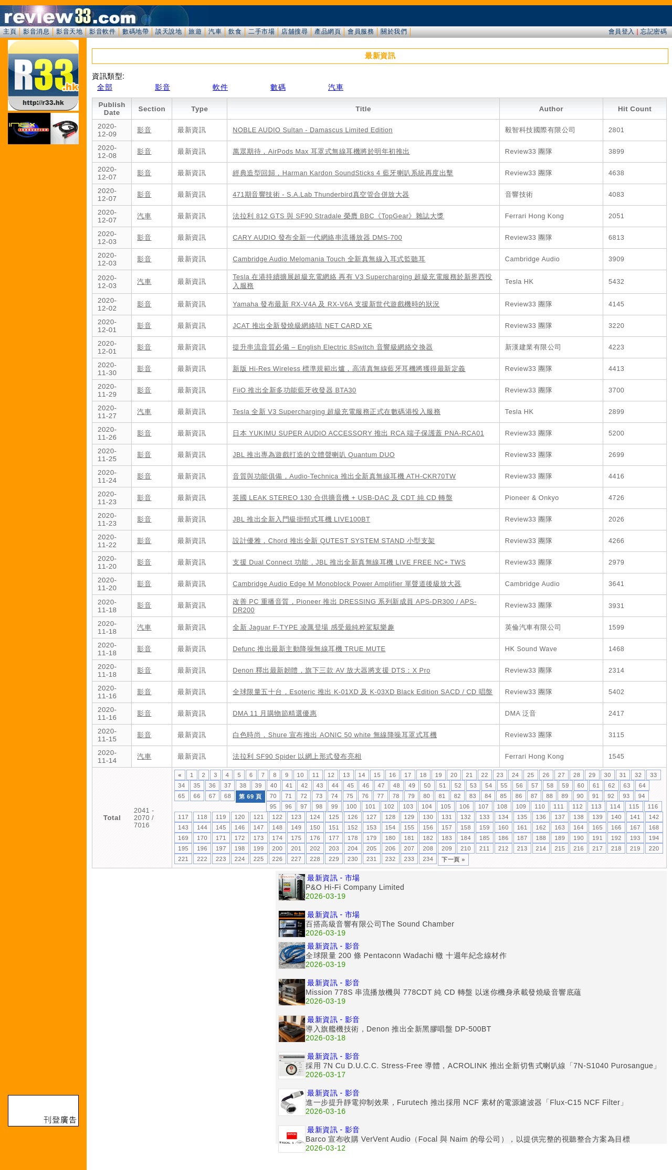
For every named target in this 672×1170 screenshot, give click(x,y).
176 (315, 838)
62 (611, 785)
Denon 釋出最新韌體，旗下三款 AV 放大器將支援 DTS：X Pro (331, 670)
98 (319, 806)
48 (396, 785)
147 (259, 827)
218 (616, 848)
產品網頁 (327, 31)
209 (447, 848)
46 (365, 785)
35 (197, 785)
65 (181, 796)
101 (370, 806)
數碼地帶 (135, 31)
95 (273, 806)
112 (577, 806)
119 (221, 817)
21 (469, 775)
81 (441, 796)
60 (581, 785)
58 (550, 785)
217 (597, 848)
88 (549, 796)
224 (240, 859)
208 (428, 848)
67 (212, 796)
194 (654, 838)
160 (503, 827)
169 (183, 838)
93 (626, 796)
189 (559, 838)
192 (616, 838)
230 (353, 859)
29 (592, 775)
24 (515, 775)
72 (303, 796)
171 (221, 838)
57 (534, 785)
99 (334, 806)
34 (181, 785)
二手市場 (261, 31)
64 (642, 785)
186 (503, 838)
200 (277, 848)
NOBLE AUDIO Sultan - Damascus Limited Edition (313, 130)
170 (202, 838)
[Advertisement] (184, 944)
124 (315, 817)
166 (616, 827)
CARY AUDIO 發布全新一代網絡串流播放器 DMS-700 (317, 237)
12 (331, 775)
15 (377, 775)
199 (259, 848)
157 (447, 827)
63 (627, 785)
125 (334, 817)
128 (390, 817)
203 (334, 848)
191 (597, 838)
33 (653, 775)
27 (561, 775)
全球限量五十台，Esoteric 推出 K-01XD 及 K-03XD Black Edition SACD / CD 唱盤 (362, 692)
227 (296, 859)
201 (296, 848)
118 (202, 817)
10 (300, 775)
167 (635, 827)
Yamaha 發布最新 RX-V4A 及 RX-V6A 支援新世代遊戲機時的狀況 (336, 304)
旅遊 (195, 31)
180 (390, 838)
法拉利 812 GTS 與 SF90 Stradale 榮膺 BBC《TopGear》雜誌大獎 (338, 216)
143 (183, 827)
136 (541, 817)
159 (484, 827)
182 (428, 838)
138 (578, 817)
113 (596, 806)
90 (580, 796)
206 (390, 848)
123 (296, 817)
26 (546, 775)
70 (273, 796)
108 (502, 806)
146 (240, 827)
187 (522, 838)
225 (259, 859)
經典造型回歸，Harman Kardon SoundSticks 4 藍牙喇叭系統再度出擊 (343, 173)
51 (442, 785)
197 (221, 848)
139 (597, 817)
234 (428, 859)
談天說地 (168, 31)
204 (353, 848)
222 (202, 859)
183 (447, 838)
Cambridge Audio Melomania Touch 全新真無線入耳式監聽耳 (329, 259)
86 (519, 796)
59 (565, 785)
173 (259, 838)
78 (396, 796)
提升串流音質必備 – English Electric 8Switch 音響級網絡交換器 (333, 347)
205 (371, 848)
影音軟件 (102, 31)
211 (484, 848)
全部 (104, 87)
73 (319, 796)
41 (289, 785)
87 (534, 796)
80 (426, 796)
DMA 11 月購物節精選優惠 (275, 713)
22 (484, 775)
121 (259, 817)
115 (634, 806)
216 (578, 848)
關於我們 (394, 31)
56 (519, 785)
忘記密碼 (653, 31)
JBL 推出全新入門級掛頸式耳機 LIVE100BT (301, 519)
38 (242, 785)
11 (315, 775)
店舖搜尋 (294, 31)
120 (240, 817)
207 (409, 848)
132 (465, 817)
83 (472, 796)
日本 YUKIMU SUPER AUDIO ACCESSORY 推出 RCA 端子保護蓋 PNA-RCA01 (358, 433)
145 (221, 827)
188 (541, 838)
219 (635, 848)
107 (483, 806)
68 (227, 796)
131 (447, 817)
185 (484, 838)
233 (409, 859)
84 (488, 796)
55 (504, 785)
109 (521, 806)
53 (473, 785)
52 (458, 785)
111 (558, 806)
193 (635, 838)
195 (183, 848)
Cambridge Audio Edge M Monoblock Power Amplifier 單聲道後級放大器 (347, 584)
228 (315, 859)
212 (503, 848)
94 (641, 796)
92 (610, 796)
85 (503, 796)
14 (362, 775)
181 (409, 838)
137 (559, 817)
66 (197, 796)
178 (353, 838)
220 (654, 848)
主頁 (9, 31)
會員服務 (361, 31)
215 (559, 848)
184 (465, 838)
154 (390, 827)
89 (564, 796)
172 (240, 838)
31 (623, 775)
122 (277, 817)
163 (559, 827)
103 (408, 806)
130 (428, 817)
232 (390, 859)
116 (653, 806)
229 (334, 859)
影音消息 (36, 31)
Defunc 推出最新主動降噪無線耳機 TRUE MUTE (309, 649)
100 (351, 806)
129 (409, 817)
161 (522, 827)
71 (288, 796)
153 (371, 827)
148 (277, 827)
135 (522, 817)
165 (597, 827)
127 (371, 817)
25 (530, 775)
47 (381, 785)
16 (392, 775)
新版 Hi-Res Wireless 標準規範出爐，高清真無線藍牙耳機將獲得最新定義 (349, 369)
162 (541, 827)
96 (288, 806)
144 (202, 827)
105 (445, 806)
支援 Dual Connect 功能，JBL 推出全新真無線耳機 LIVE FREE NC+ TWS (349, 562)
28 (576, 775)
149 (296, 827)
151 (334, 827)
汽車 (215, 31)
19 (438, 775)
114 (615, 806)
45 (350, 785)
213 (522, 848)
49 (411, 785)
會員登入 (621, 31)
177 (334, 838)
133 (484, 817)
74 (334, 796)
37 (227, 785)
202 (315, 848)
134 (503, 817)
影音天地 (69, 31)
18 (423, 775)
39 (258, 785)
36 (212, 785)
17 (407, 775)
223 (221, 859)
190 (578, 838)
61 (596, 785)
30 (607, 775)
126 (353, 817)
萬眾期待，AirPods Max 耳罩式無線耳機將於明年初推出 (321, 151)
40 (273, 785)
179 (371, 838)
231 (371, 859)
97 (303, 806)
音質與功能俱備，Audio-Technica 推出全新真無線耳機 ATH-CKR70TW (344, 476)
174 (277, 838)
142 (654, 817)
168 (654, 827)
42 (304, 785)
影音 (162, 87)
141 (635, 817)
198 (240, 848)
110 (539, 806)
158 (465, 827)
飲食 (235, 31)
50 (427, 785)
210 (465, 848)
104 (427, 806)
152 (353, 827)
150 (315, 827)
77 (380, 796)
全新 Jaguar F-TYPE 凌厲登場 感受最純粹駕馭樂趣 (313, 627)
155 (409, 827)
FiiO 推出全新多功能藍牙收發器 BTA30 (294, 390)
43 (320, 785)
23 (500, 775)
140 (616, 817)
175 (296, 838)
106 (464, 806)
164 (578, 827)
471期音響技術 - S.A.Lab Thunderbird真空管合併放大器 (321, 194)
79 (411, 796)
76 (365, 796)
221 (183, 859)
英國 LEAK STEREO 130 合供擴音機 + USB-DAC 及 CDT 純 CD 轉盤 (343, 498)
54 (488, 785)
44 (335, 785)
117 (183, 817)
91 (595, 796)
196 (202, 848)
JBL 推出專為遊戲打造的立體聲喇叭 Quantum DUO (314, 455)
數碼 (278, 87)
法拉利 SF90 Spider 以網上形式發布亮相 (297, 756)
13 (346, 775)
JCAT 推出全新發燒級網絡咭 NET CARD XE (302, 325)
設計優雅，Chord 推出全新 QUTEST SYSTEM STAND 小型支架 (334, 541)
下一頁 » (453, 859)
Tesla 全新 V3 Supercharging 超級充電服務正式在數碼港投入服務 (336, 412)
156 (428, 827)
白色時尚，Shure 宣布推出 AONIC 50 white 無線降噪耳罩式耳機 (335, 735)
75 (349, 796)
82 (457, 796)
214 (541, 848)
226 (277, 859)
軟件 (220, 87)
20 (453, 775)
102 (389, 806)
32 (638, 775)
